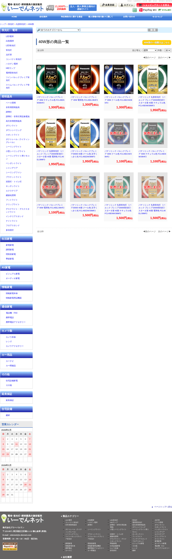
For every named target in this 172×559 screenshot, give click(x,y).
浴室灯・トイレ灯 (18, 181)
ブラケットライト (18, 177)
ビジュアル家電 (13, 274)
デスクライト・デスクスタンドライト (18, 210)
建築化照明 (18, 195)
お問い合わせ (129, 16)
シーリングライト (18, 147)
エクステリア (18, 191)
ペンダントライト (18, 163)
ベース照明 (18, 103)
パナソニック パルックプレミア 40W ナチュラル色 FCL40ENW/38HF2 (152, 154)
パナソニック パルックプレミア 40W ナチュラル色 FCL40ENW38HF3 (50, 100)
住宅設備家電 (12, 381)
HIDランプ (18, 68)
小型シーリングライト (18, 151)
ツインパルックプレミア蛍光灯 (18, 78)
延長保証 (10, 400)
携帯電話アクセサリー (16, 322)
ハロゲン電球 (18, 64)
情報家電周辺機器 (14, 298)
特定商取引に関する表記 (71, 16)
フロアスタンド (13, 225)
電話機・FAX (12, 313)
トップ (3, 24)
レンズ (9, 341)
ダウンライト (18, 125)
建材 (18, 415)
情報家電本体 (12, 293)
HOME (14, 16)
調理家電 (10, 249)
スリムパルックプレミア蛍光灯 (18, 86)
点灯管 (18, 55)
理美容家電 (11, 254)
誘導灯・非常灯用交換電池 (18, 116)
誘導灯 (18, 112)
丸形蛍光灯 (21, 24)
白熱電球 (18, 41)
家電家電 (10, 245)
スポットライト (18, 135)
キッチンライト (18, 186)
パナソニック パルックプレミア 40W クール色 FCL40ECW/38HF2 (118, 154)
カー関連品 (11, 366)
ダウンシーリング (14, 130)
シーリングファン (18, 172)
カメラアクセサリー (15, 346)
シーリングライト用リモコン (18, 157)
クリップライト (18, 204)
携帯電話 (10, 317)
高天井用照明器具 (18, 121)
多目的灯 (10, 230)
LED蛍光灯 (18, 45)
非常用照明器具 (18, 107)
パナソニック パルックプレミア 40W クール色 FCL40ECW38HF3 (118, 100)
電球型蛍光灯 (18, 73)
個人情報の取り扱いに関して (100, 16)
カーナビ (10, 361)
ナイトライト (18, 221)
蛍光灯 (11, 24)
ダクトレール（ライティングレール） (18, 140)
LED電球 (18, 36)
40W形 (31, 24)
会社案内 (43, 16)
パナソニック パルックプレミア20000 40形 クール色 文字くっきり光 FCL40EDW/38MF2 (84, 208)
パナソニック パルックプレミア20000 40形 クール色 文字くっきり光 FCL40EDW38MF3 (84, 154)
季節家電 (10, 259)
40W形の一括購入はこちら (157, 42)
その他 (9, 385)
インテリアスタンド (18, 216)
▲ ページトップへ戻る (161, 507)
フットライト (12, 200)
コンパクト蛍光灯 (18, 59)
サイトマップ (157, 16)
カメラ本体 (11, 337)
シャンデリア (18, 168)
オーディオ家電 (13, 278)
